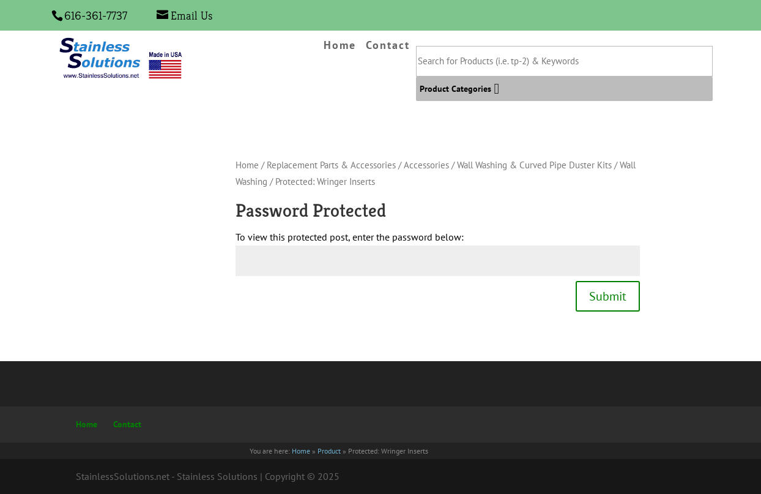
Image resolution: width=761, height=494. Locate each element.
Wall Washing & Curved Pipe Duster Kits (534, 165)
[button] (455, 89)
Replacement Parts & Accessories (331, 165)
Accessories (426, 165)
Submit (607, 296)
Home (340, 46)
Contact (388, 46)
